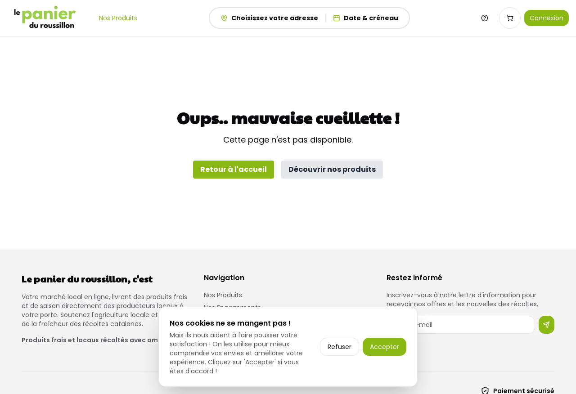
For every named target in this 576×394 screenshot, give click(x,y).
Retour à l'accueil (233, 169)
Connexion (546, 17)
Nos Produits (118, 17)
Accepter (384, 346)
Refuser (339, 346)
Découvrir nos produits (332, 169)
